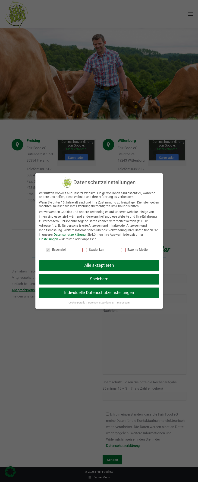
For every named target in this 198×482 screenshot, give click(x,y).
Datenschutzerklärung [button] (101, 302)
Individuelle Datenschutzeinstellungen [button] (99, 292)
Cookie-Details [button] (77, 302)
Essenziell (56, 249)
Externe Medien (135, 249)
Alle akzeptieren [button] (99, 265)
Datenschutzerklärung (70, 234)
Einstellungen (48, 239)
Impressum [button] (123, 302)
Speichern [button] (99, 279)
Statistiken (93, 249)
